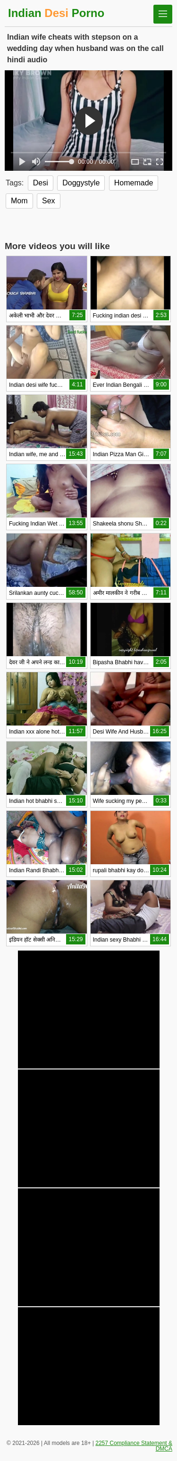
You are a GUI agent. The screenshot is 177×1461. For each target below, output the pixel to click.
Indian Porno (56, 13)
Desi (40, 183)
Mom (19, 201)
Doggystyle (81, 183)
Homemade (133, 183)
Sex (48, 201)
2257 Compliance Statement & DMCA (133, 1446)
